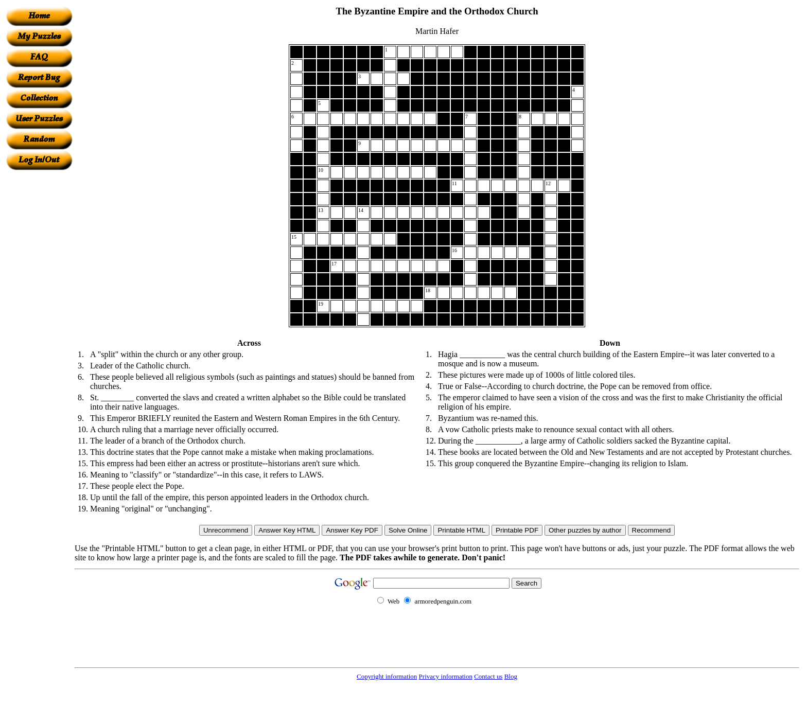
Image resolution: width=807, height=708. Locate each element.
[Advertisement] (39, 324)
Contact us (488, 676)
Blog (510, 676)
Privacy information (445, 676)
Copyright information (387, 676)
